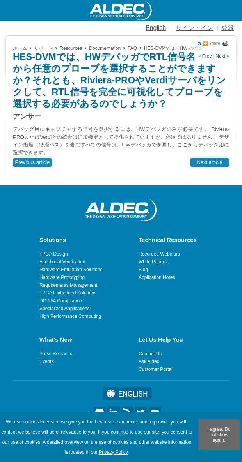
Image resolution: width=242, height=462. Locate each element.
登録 (227, 28)
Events (46, 361)
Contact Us (150, 353)
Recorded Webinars (159, 254)
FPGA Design (53, 254)
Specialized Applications (64, 308)
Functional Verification (62, 262)
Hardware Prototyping (62, 277)
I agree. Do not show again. (218, 435)
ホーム (20, 48)
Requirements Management (68, 285)
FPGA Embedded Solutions (67, 293)
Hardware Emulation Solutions (70, 269)
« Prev (205, 56)
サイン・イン (194, 28)
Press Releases (55, 353)
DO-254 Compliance (60, 300)
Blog (143, 269)
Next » (222, 56)
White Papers (153, 262)
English (156, 28)
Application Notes (157, 277)
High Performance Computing (70, 316)
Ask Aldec (149, 361)
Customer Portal (156, 369)
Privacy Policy (113, 452)
